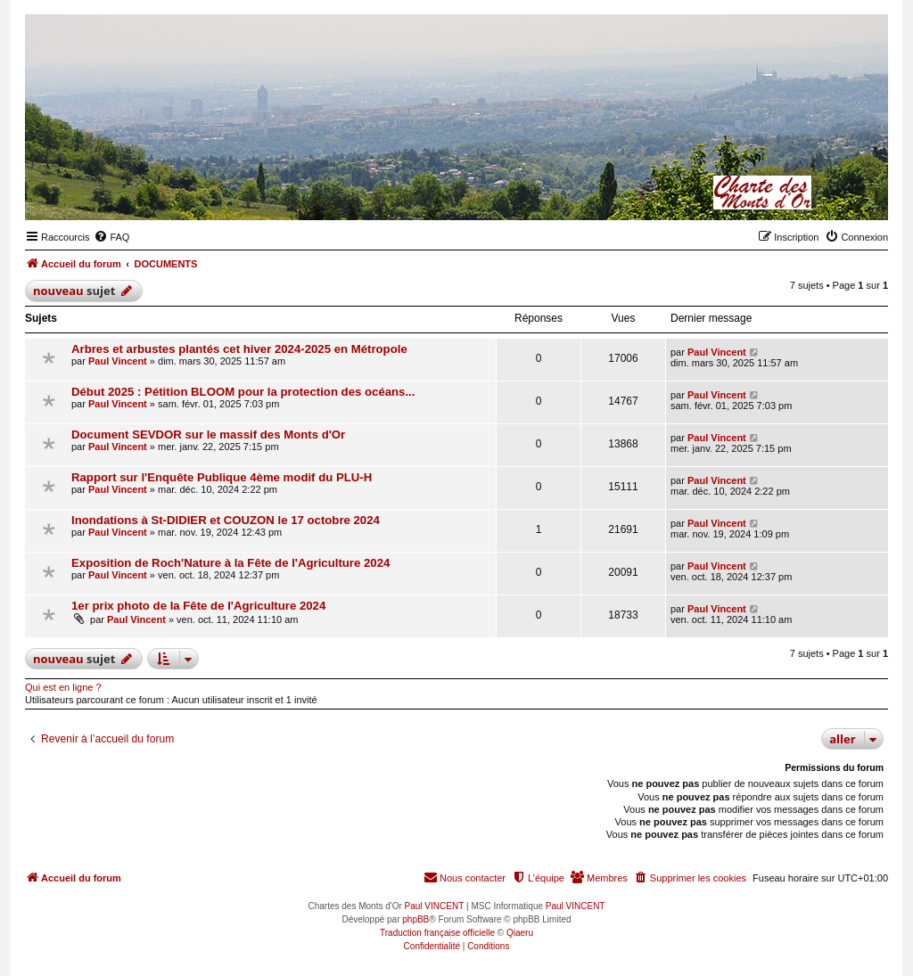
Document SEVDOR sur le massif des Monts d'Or (208, 434)
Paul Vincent (117, 361)
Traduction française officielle (437, 933)
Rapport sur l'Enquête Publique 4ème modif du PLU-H (221, 477)
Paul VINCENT (435, 906)
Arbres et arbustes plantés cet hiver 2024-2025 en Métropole (239, 349)
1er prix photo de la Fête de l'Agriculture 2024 (198, 605)
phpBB (415, 919)
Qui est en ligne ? (63, 687)
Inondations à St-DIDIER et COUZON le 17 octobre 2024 (225, 520)
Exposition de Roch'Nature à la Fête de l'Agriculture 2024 (230, 563)
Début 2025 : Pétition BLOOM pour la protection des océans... (243, 391)
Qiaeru (519, 933)
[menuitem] (111, 237)
